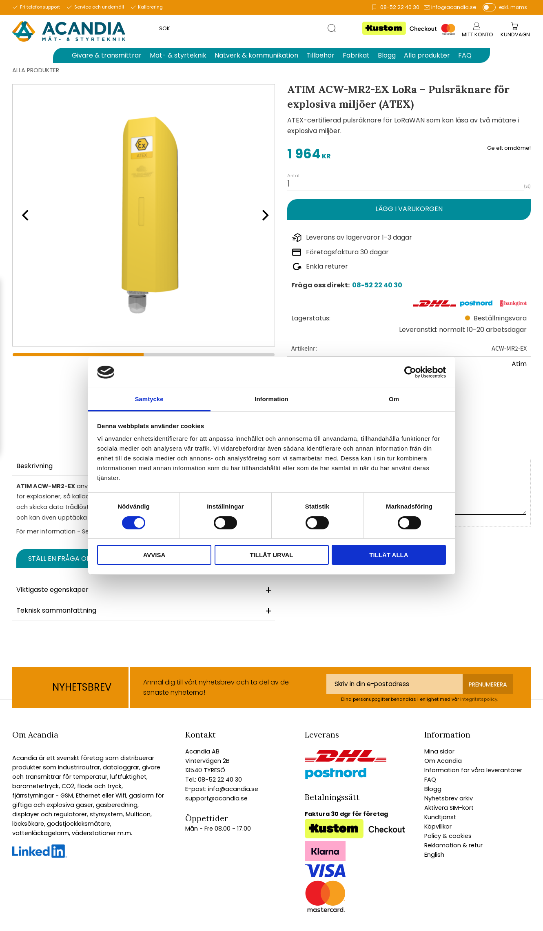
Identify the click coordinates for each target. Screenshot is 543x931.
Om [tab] (394, 399)
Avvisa (154, 554)
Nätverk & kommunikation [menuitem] (256, 55)
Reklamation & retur (453, 845)
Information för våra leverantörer (473, 770)
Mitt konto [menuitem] (477, 34)
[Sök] (332, 28)
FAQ (430, 779)
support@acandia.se (216, 798)
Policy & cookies (448, 836)
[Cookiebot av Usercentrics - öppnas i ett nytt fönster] (410, 372)
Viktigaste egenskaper (52, 589)
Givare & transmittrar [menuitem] (107, 55)
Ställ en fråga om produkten (80, 558)
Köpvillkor (438, 826)
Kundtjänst (440, 817)
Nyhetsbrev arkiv (448, 798)
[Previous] (24, 215)
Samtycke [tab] (149, 399)
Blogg (432, 789)
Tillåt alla (388, 554)
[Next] (263, 215)
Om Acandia (443, 761)
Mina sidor (439, 751)
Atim (519, 364)
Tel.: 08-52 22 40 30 (213, 779)
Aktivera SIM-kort (449, 808)
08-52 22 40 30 (399, 7)
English (434, 855)
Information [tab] (271, 399)
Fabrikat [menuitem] (356, 55)
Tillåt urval (271, 554)
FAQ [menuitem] (465, 55)
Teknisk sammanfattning (56, 610)
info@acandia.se (454, 7)
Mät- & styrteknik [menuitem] (178, 55)
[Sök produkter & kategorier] (243, 28)
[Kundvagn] (515, 35)
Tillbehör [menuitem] (320, 55)
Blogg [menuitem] (387, 55)
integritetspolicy (478, 699)
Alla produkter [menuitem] (427, 55)
